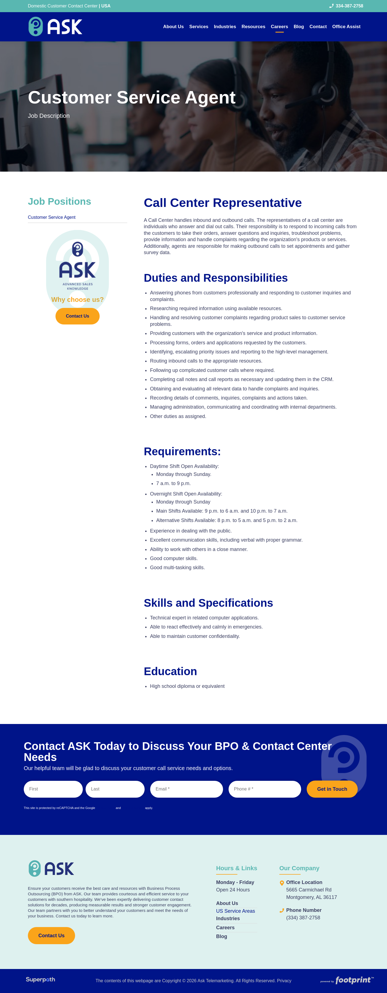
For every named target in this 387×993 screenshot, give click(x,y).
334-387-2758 (346, 6)
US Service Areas (235, 911)
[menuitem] (173, 27)
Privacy (284, 980)
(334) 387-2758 (303, 917)
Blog (221, 936)
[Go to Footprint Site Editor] (347, 981)
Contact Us (77, 317)
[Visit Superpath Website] (40, 980)
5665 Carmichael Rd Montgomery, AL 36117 (311, 893)
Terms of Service (132, 808)
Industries (228, 918)
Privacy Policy (105, 808)
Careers (225, 927)
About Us (227, 903)
